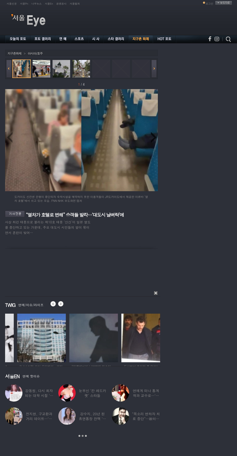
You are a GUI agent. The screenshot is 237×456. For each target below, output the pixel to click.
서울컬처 (75, 3)
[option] (26, 337)
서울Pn (24, 3)
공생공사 (61, 3)
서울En (49, 3)
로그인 (209, 3)
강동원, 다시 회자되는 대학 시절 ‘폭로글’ (39, 395)
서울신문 (12, 3)
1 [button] (79, 436)
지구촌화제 (15, 53)
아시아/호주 (35, 53)
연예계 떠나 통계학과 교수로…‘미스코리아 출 (146, 395)
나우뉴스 (36, 3)
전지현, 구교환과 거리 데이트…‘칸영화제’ (39, 418)
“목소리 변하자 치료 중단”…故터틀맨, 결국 (146, 418)
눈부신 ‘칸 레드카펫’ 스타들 (92, 393)
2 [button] (83, 436)
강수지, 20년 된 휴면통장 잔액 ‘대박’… (92, 418)
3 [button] (86, 436)
